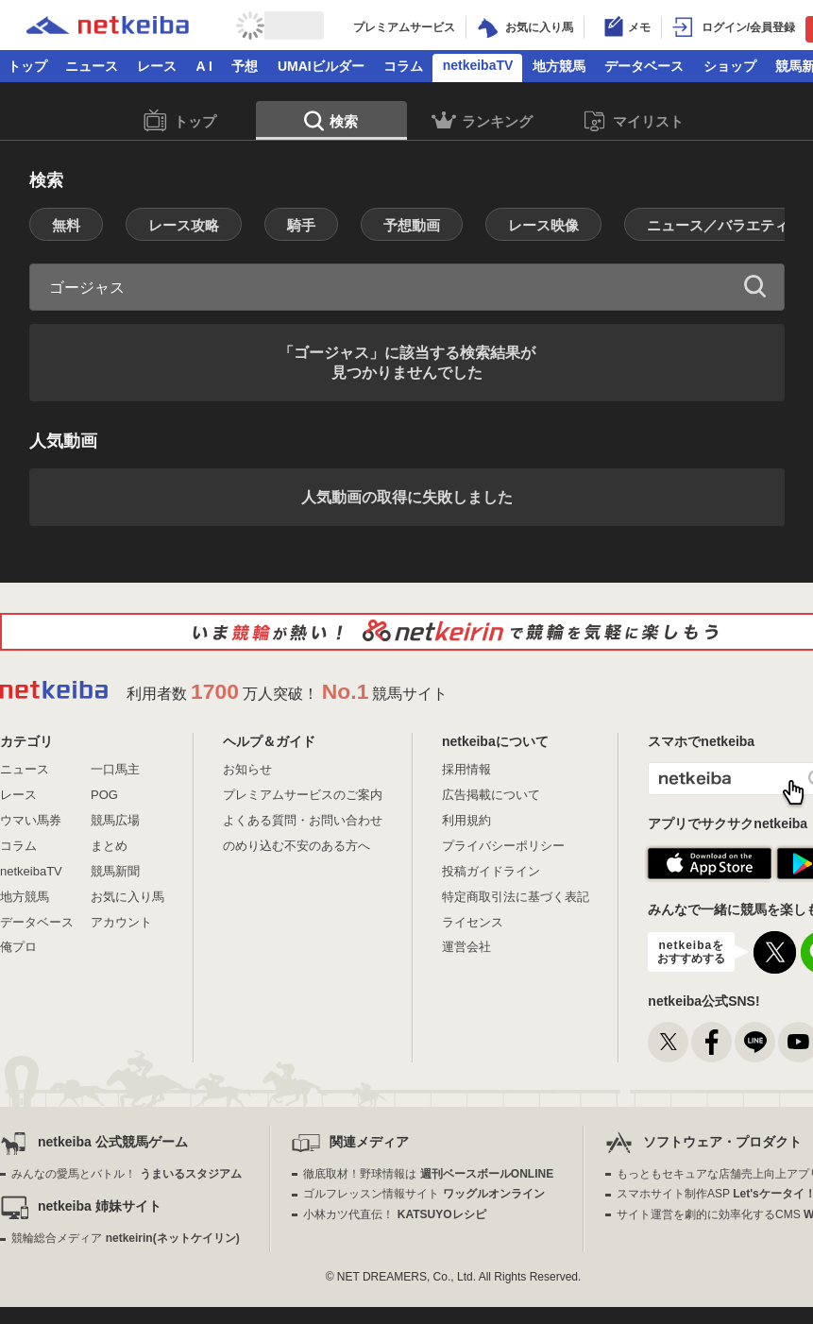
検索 (331, 122)
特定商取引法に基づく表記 (515, 897)
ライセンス (472, 922)
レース (157, 66)
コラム (403, 66)
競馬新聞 (115, 871)
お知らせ (247, 769)
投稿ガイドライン (491, 871)
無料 (66, 225)
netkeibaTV (478, 65)
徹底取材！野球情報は (428, 1173)
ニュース (91, 66)
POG (104, 795)
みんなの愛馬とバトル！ (126, 1173)
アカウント (121, 922)
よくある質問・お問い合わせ (302, 820)
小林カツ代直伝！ (394, 1214)
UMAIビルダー (321, 66)
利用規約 (466, 820)
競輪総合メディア (125, 1238)
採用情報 (466, 769)
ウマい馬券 (30, 820)
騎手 (301, 225)
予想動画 (411, 225)
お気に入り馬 (127, 897)
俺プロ (18, 947)
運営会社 (466, 947)
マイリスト (633, 121)
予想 (244, 66)
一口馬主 (115, 769)
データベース (644, 66)
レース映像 (543, 225)
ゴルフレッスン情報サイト (423, 1193)
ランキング (482, 123)
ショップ (729, 66)
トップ (27, 66)
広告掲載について (491, 795)
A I (204, 66)
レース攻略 (183, 225)
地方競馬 (559, 66)
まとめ (109, 846)
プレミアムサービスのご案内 (302, 795)
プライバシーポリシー (503, 846)
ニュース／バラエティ (717, 225)
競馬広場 (115, 820)
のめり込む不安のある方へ (296, 846)
